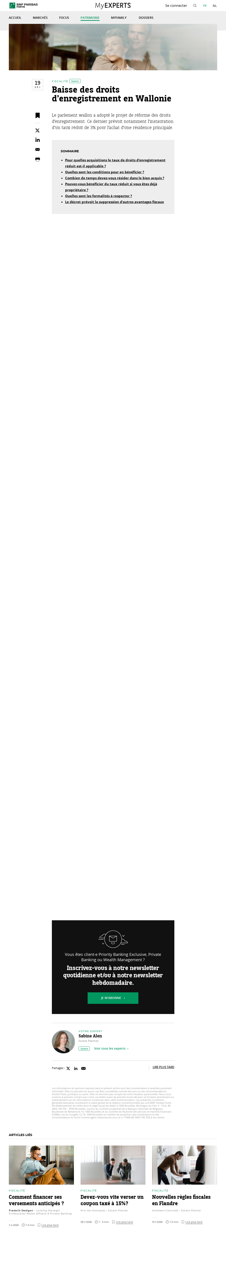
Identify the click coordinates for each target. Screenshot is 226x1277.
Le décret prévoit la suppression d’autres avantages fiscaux (114, 202)
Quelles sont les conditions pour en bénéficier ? (104, 172)
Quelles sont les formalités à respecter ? (98, 196)
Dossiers (146, 17)
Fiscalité (60, 81)
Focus (64, 17)
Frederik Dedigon (21, 1210)
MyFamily (119, 17)
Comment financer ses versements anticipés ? (36, 1200)
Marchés (40, 17)
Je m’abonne (111, 998)
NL (215, 6)
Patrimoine (90, 17)
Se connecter (176, 6)
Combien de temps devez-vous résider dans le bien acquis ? (114, 178)
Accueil (15, 17)
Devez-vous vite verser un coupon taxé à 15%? (112, 1200)
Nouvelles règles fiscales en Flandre (181, 1200)
